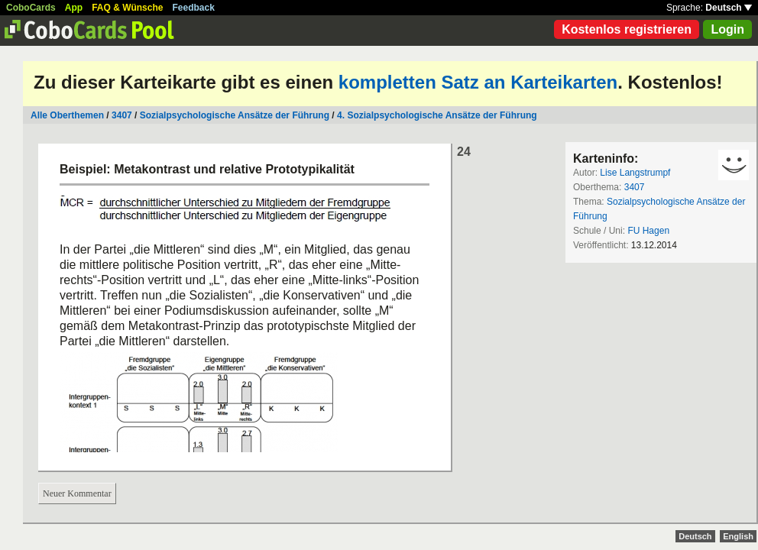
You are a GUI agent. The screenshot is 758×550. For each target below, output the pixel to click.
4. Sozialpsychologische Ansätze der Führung (437, 115)
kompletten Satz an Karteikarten (478, 82)
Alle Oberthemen (67, 115)
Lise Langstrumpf (635, 172)
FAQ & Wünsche (127, 7)
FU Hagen (648, 230)
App (74, 7)
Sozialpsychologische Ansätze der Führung (234, 115)
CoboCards (31, 7)
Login (727, 29)
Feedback (194, 7)
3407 (122, 115)
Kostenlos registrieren (627, 29)
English (738, 536)
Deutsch (728, 7)
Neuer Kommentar (77, 493)
